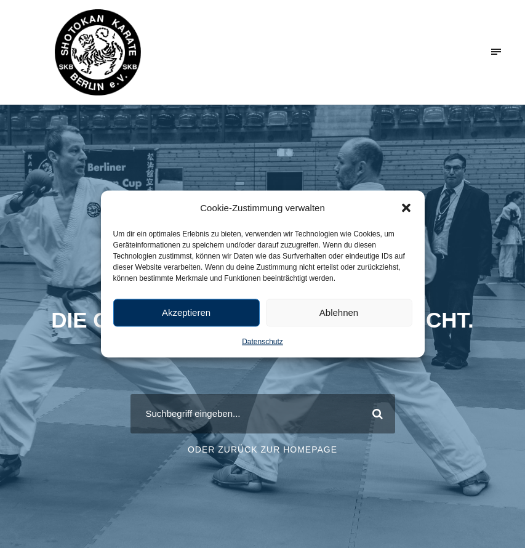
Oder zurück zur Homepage (262, 449)
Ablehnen (338, 312)
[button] (406, 207)
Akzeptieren (186, 312)
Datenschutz (262, 341)
